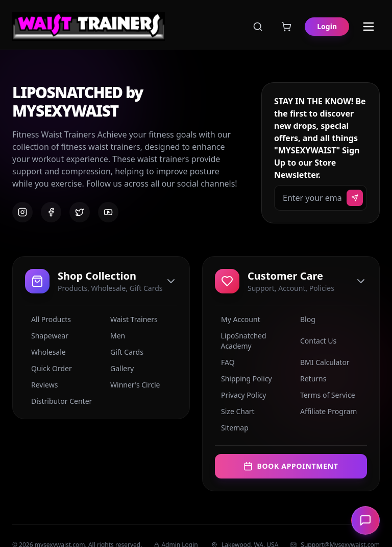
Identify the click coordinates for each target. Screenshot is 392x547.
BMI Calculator (322, 362)
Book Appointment (290, 466)
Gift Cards (123, 352)
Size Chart (235, 411)
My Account (237, 319)
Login (327, 26)
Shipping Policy (243, 378)
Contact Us (315, 341)
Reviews (41, 385)
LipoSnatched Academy (240, 341)
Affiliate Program (325, 411)
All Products (48, 319)
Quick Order (48, 368)
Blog (304, 319)
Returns (310, 378)
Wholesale (45, 352)
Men (114, 335)
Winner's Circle (132, 385)
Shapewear (46, 335)
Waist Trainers (131, 319)
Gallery (119, 368)
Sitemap (232, 427)
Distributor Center (58, 401)
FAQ (225, 362)
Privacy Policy (240, 395)
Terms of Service (324, 395)
